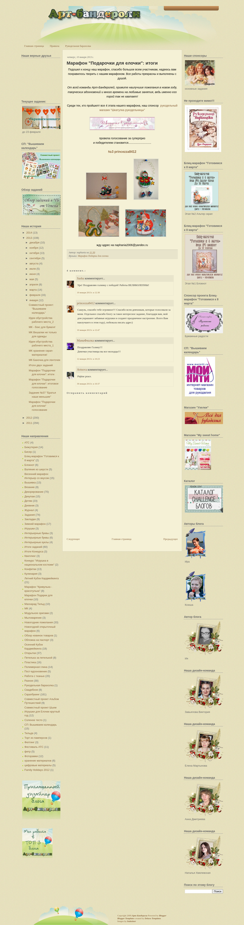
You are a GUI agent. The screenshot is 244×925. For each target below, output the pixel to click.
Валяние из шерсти (36, 469)
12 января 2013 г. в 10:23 (88, 359)
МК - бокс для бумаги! (42, 327)
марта (33, 289)
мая (31, 279)
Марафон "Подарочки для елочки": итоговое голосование (43, 383)
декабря (34, 242)
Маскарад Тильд (34, 603)
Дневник (29, 505)
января (33, 300)
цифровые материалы (38, 765)
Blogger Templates (125, 918)
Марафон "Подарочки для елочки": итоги (112, 63)
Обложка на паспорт (36, 639)
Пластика (30, 662)
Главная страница (34, 45)
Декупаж (29, 496)
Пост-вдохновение (35, 671)
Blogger (162, 915)
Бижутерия (31, 447)
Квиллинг (30, 555)
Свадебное (31, 689)
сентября (35, 258)
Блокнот (29, 464)
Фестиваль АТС (33, 746)
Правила (54, 45)
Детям (28, 500)
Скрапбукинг (32, 694)
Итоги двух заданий (41, 365)
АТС (26, 442)
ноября (33, 247)
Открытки (30, 653)
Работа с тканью (34, 676)
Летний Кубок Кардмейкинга (41, 578)
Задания (29, 514)
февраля (34, 294)
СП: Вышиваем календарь (40, 724)
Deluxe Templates (153, 918)
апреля (33, 284)
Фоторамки (31, 756)
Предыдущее (170, 539)
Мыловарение (33, 617)
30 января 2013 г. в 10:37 (88, 383)
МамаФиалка (85, 340)
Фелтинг (29, 742)
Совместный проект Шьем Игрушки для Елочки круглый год (42, 711)
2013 (29, 237)
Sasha (80, 278)
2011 (29, 422)
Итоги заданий (33, 546)
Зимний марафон (35, 523)
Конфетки (30, 569)
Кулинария (31, 573)
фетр (27, 751)
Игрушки (29, 528)
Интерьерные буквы (36, 533)
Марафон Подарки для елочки (93, 256)
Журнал (29, 510)
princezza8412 (86, 303)
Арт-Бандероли (139, 915)
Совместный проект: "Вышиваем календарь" (41, 308)
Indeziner (131, 921)
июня (32, 274)
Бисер (28, 451)
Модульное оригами (36, 613)
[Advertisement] (97, 509)
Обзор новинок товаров (38, 635)
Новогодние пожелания (38, 622)
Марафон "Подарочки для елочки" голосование (42, 405)
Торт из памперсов (35, 737)
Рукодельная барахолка (78, 45)
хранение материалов (37, 760)
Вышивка (30, 482)
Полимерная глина (35, 666)
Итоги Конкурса (33, 551)
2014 (29, 232)
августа (34, 263)
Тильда (28, 733)
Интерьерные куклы (36, 542)
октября (34, 253)
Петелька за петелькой (38, 657)
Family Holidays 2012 (36, 769)
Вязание (29, 487)
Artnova (82, 369)
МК (26, 608)
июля (32, 268)
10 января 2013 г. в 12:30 (88, 292)
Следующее (73, 539)
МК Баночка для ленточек (44, 359)
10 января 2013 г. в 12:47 (88, 330)
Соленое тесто (33, 720)
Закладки (30, 519)
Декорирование (33, 491)
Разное (28, 680)
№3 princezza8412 (122, 151)
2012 (29, 417)
